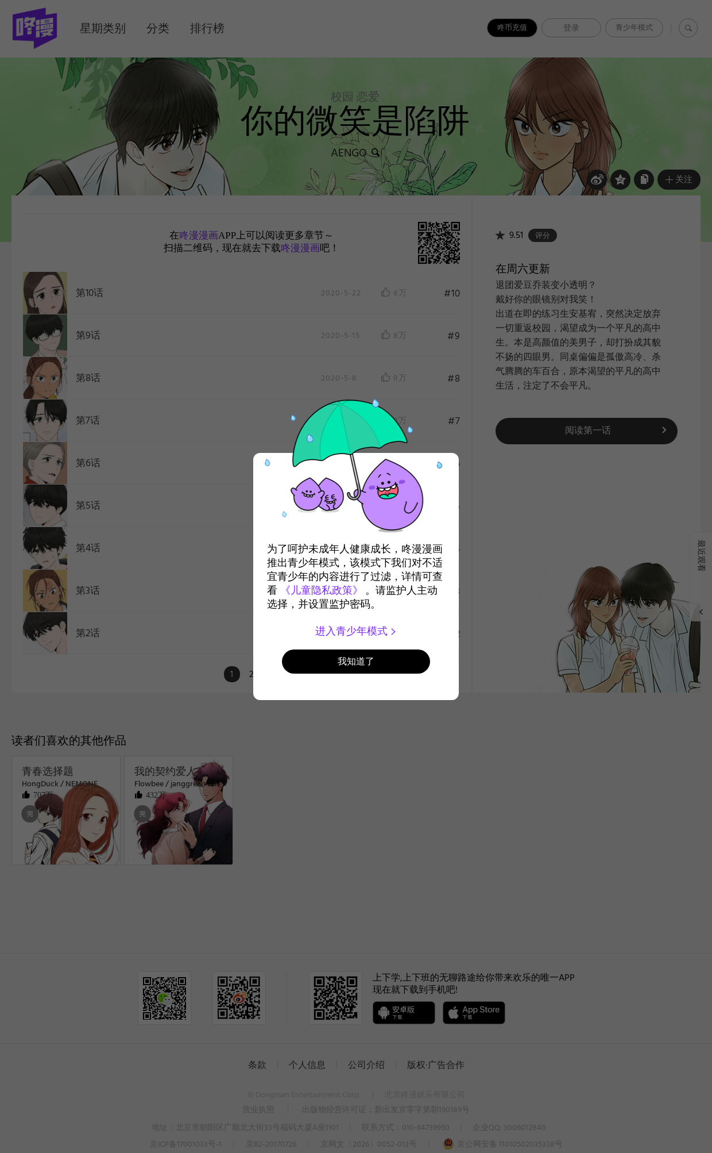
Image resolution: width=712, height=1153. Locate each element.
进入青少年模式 (356, 631)
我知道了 (356, 661)
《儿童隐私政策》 (321, 590)
